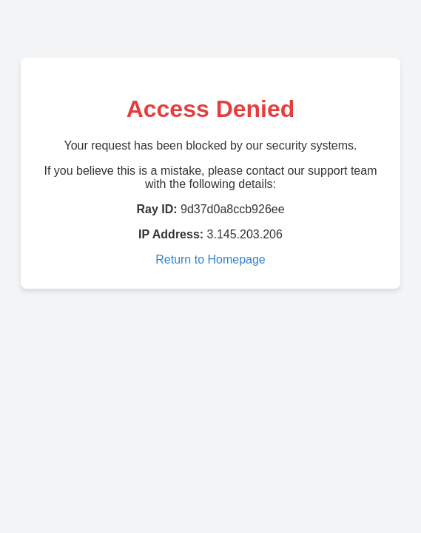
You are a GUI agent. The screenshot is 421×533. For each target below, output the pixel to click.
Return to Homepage (210, 259)
